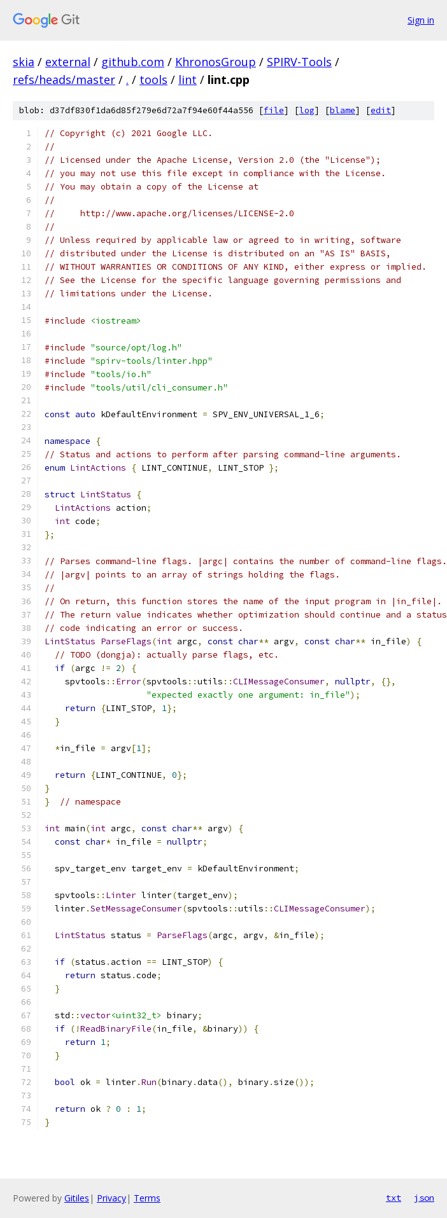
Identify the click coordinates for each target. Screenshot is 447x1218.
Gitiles (76, 1198)
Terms (147, 1198)
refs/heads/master (64, 79)
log (307, 110)
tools (153, 79)
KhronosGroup (215, 61)
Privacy (111, 1198)
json (424, 1197)
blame (342, 110)
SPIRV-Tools (299, 61)
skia (23, 61)
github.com (132, 61)
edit (381, 110)
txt (393, 1197)
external (67, 61)
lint (187, 79)
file (274, 110)
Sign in (421, 20)
